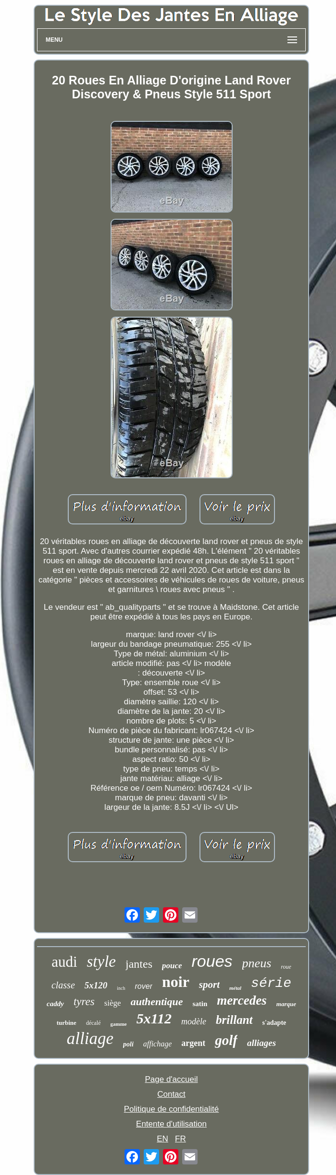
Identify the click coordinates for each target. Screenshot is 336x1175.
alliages (261, 1043)
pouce (172, 965)
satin (199, 1004)
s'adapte (274, 1022)
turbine (66, 1022)
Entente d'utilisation (171, 1123)
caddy (55, 1004)
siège (112, 1003)
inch (121, 988)
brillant (234, 1019)
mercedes (241, 1000)
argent (193, 1043)
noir (175, 981)
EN (162, 1138)
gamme (119, 1024)
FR (180, 1138)
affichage (157, 1044)
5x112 (154, 1018)
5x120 (96, 985)
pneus (257, 963)
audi (64, 961)
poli (128, 1044)
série (271, 983)
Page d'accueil (171, 1079)
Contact (171, 1094)
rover (143, 986)
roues (212, 961)
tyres (84, 1002)
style (101, 961)
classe (63, 985)
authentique (157, 1002)
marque (286, 1004)
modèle (193, 1021)
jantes (138, 964)
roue (286, 966)
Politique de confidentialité (171, 1109)
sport (209, 984)
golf (226, 1040)
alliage (90, 1038)
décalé (93, 1023)
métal (235, 988)
